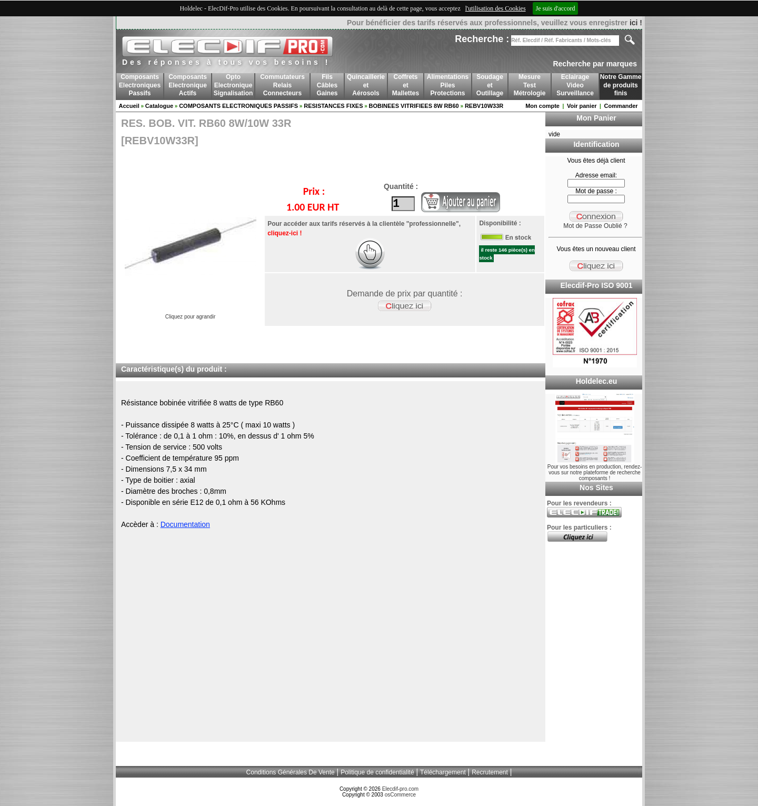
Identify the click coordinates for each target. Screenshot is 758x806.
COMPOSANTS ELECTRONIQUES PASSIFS (238, 106)
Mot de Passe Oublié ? (595, 226)
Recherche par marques (595, 63)
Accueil (129, 106)
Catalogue (159, 106)
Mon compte (542, 106)
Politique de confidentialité (377, 772)
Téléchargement (443, 772)
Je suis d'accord (555, 8)
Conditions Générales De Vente (290, 772)
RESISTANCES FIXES (333, 106)
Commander (620, 106)
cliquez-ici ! (284, 233)
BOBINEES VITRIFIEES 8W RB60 (414, 106)
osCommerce (400, 795)
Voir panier (582, 106)
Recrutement (490, 772)
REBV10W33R (484, 106)
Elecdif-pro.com (400, 789)
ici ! (636, 22)
